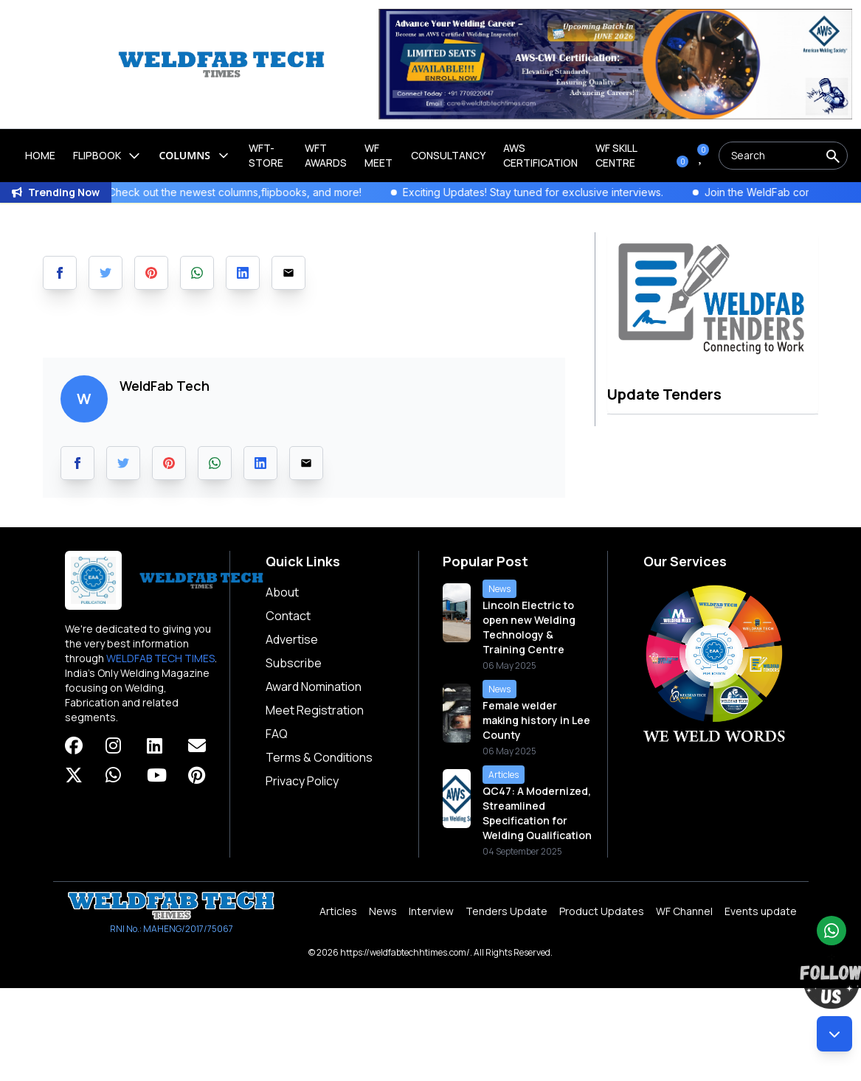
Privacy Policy (302, 781)
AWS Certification (540, 155)
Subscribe (294, 663)
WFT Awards (326, 155)
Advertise (292, 639)
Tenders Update (506, 911)
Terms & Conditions (319, 757)
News (383, 911)
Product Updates (601, 911)
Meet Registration (315, 710)
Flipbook (107, 155)
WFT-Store (266, 155)
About (282, 592)
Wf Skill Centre (616, 155)
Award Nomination (314, 686)
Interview (431, 911)
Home (40, 155)
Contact (288, 616)
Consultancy (448, 155)
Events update (761, 911)
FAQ (277, 734)
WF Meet (378, 155)
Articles (338, 911)
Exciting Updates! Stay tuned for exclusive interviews (551, 192)
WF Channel (684, 911)
